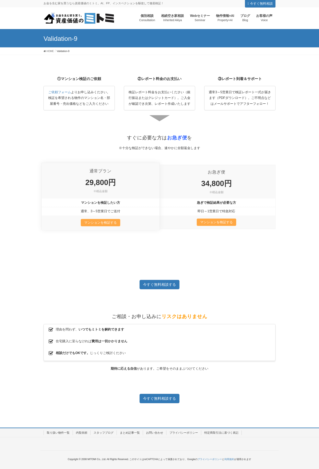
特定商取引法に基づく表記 (221, 432)
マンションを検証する (100, 222)
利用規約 (229, 459)
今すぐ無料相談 (260, 3)
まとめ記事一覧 (130, 432)
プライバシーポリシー (183, 432)
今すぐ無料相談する (159, 285)
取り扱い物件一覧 (58, 432)
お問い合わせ (154, 432)
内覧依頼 (81, 432)
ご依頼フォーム (59, 92)
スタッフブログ (104, 432)
